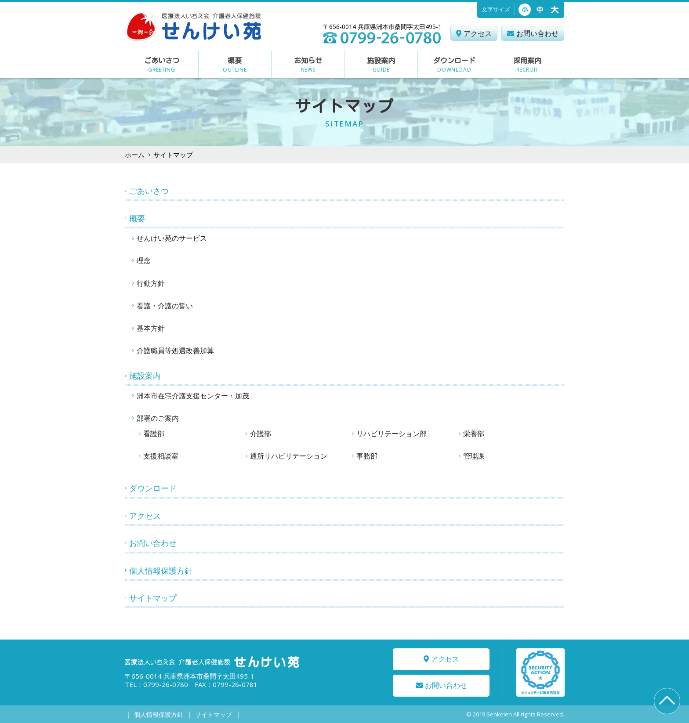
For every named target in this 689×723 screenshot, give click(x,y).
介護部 (260, 433)
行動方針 (151, 283)
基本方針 (151, 328)
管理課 (473, 456)
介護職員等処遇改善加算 (175, 350)
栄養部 (473, 433)
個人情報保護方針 (160, 570)
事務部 (366, 456)
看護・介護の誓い (165, 306)
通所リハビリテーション (288, 456)
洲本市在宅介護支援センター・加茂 (193, 396)
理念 (144, 260)
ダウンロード (153, 488)
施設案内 (145, 375)
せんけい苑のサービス (172, 238)
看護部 (153, 433)
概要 (137, 218)
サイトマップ (153, 598)
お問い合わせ (153, 543)
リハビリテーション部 (391, 433)
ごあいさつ (149, 190)
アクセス (145, 515)
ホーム (135, 154)
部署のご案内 (158, 418)
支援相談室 (160, 456)
